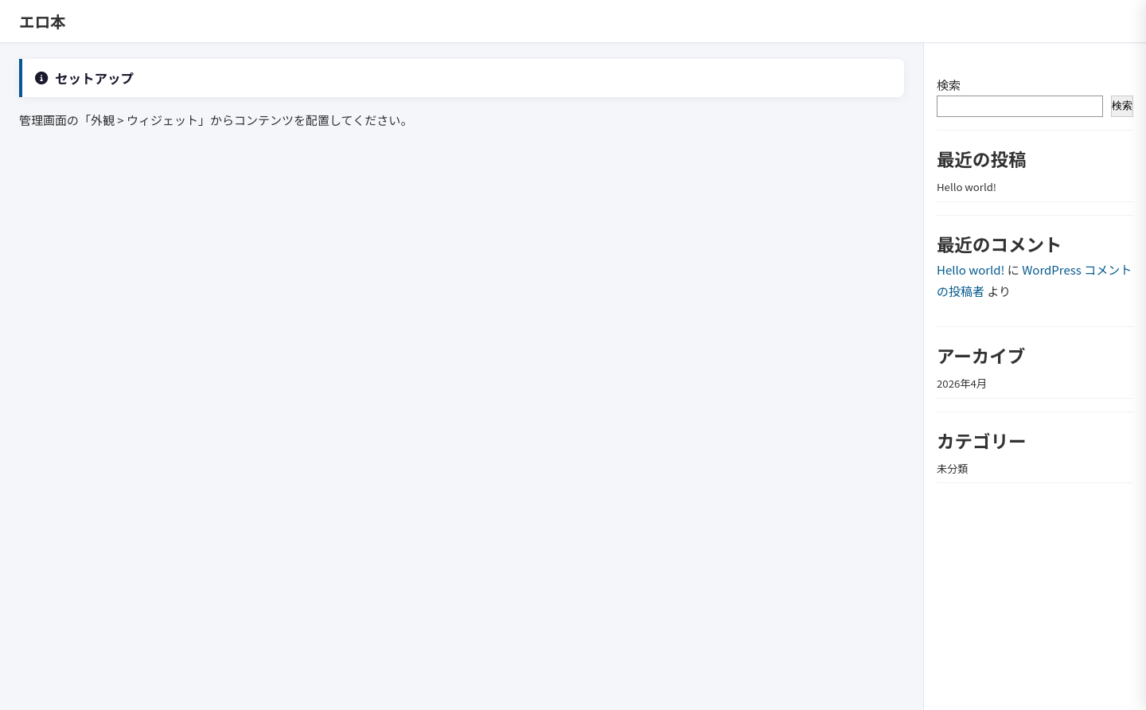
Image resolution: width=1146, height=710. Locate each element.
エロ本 (42, 21)
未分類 (953, 468)
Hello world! (966, 186)
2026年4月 (962, 383)
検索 (949, 84)
